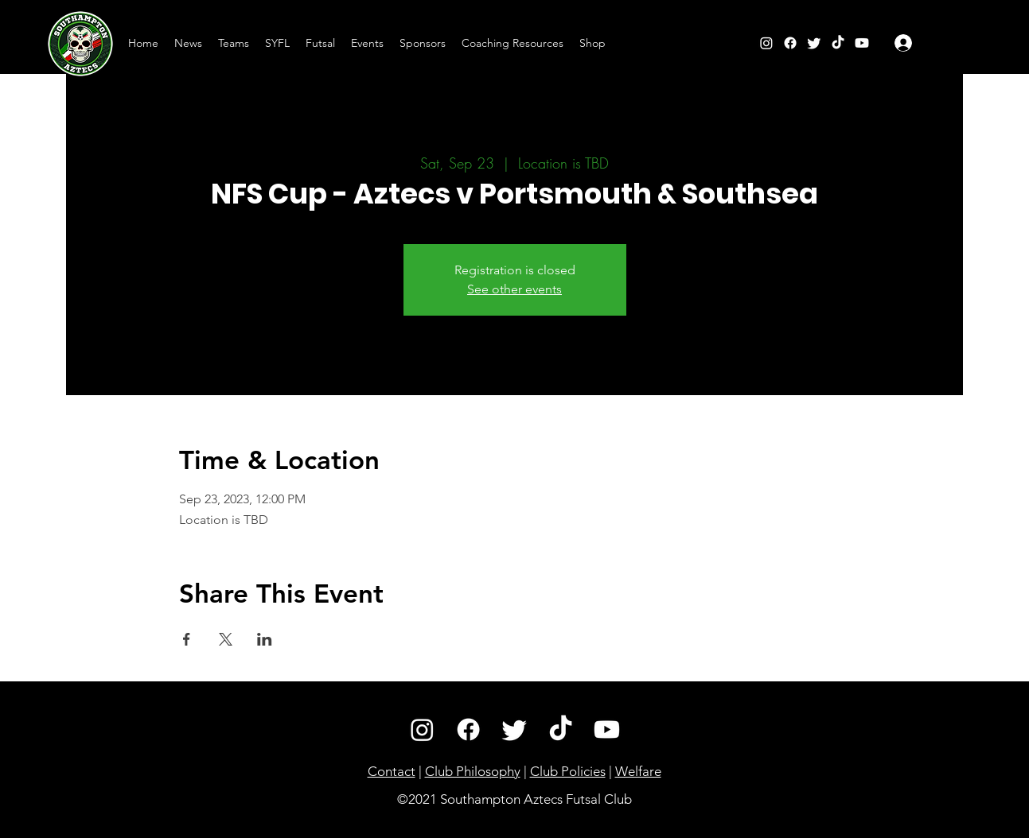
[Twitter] (814, 43)
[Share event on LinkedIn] (264, 639)
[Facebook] (790, 43)
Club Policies (568, 771)
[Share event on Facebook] (186, 639)
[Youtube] (607, 729)
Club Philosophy (472, 771)
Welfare (638, 771)
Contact (391, 771)
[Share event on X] (225, 639)
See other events (514, 289)
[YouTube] (862, 43)
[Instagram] (766, 43)
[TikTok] (838, 43)
